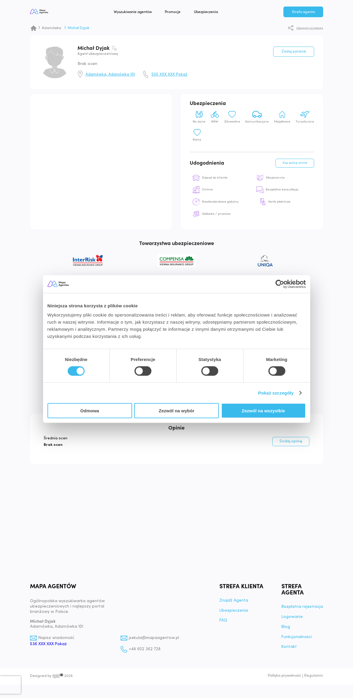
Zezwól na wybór (176, 410)
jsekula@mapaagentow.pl (154, 641)
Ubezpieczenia (218, 12)
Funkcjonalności (295, 640)
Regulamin (313, 679)
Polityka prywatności (284, 679)
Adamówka (51, 28)
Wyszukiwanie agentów (145, 12)
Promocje (185, 12)
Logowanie (291, 620)
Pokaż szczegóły (276, 392)
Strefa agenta (303, 12)
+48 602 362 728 (144, 652)
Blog (284, 630)
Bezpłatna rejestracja (301, 610)
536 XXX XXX (169, 75)
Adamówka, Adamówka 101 (110, 75)
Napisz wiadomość (56, 641)
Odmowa (89, 410)
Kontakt (288, 650)
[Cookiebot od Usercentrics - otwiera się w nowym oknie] (280, 283)
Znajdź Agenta (233, 604)
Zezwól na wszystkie (263, 410)
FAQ (222, 624)
